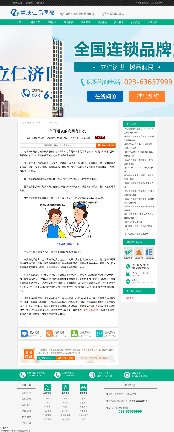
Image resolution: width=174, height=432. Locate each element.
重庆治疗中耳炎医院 (133, 222)
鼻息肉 (65, 407)
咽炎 (83, 398)
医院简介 (52, 22)
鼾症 (83, 419)
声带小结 (83, 411)
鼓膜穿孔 (47, 415)
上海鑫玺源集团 (23, 430)
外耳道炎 (53, 122)
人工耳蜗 (47, 419)
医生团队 (85, 22)
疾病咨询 (139, 253)
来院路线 (152, 22)
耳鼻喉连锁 (17, 3)
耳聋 (47, 398)
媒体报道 (119, 22)
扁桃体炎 (83, 403)
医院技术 (26, 405)
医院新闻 (69, 22)
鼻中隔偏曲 (65, 415)
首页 (18, 22)
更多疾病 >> (131, 298)
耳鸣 (47, 403)
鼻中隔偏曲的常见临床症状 (136, 234)
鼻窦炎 (65, 403)
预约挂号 (40, 3)
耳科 (45, 122)
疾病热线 (149, 253)
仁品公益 (135, 22)
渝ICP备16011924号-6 (138, 401)
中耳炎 (47, 407)
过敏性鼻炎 (65, 419)
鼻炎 (65, 398)
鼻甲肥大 (65, 411)
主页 (39, 122)
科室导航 (35, 22)
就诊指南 (102, 22)
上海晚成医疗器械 (8, 430)
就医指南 (26, 410)
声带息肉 (83, 407)
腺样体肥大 (83, 415)
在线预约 (29, 3)
